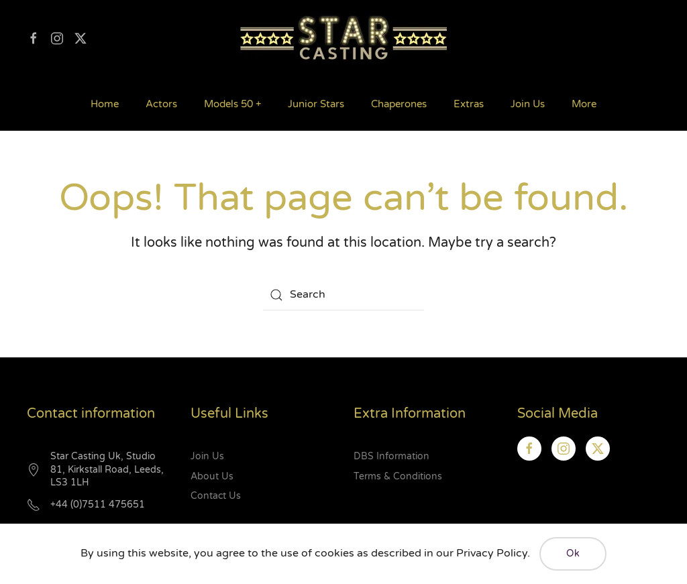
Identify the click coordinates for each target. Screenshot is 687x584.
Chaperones (399, 104)
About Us (212, 476)
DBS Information (391, 456)
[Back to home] (343, 38)
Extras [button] (469, 104)
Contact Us (216, 496)
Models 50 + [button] (232, 104)
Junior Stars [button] (316, 104)
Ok (573, 553)
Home (105, 104)
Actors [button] (161, 104)
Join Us (528, 104)
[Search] (343, 295)
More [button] (584, 104)
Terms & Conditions (398, 476)
